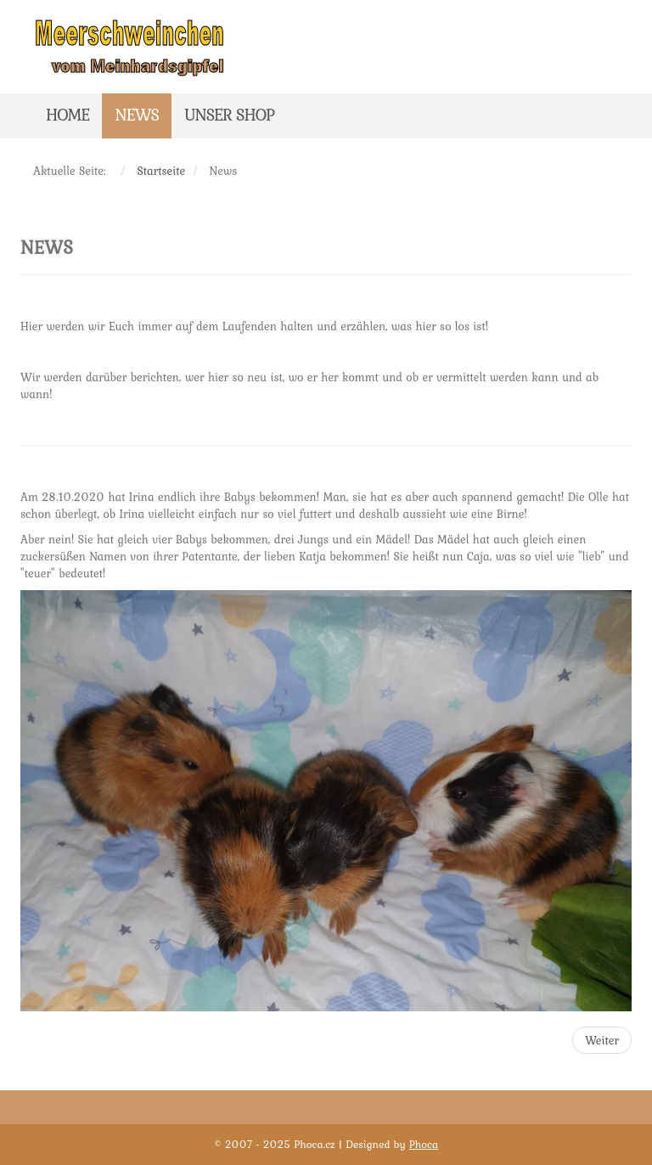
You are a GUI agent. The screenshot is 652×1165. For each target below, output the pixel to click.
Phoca (423, 1144)
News (137, 114)
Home (67, 114)
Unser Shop (229, 114)
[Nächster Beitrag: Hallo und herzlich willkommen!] (602, 1040)
